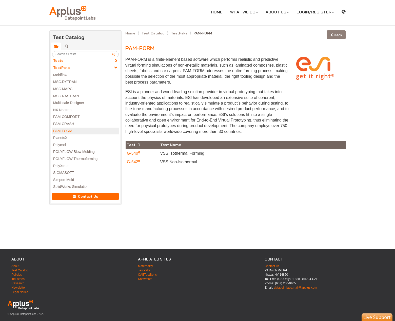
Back (336, 35)
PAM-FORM (62, 131)
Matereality (145, 266)
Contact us (272, 266)
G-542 (133, 162)
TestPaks (61, 67)
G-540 (133, 153)
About (15, 266)
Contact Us (85, 196)
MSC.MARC (62, 89)
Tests (58, 60)
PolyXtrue (61, 166)
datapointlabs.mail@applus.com (295, 287)
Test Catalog (154, 33)
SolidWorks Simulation (71, 187)
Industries (18, 279)
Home (130, 33)
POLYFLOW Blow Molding (74, 152)
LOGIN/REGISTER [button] (315, 11)
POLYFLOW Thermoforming (75, 159)
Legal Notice (19, 292)
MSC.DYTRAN (65, 82)
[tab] (56, 46)
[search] (115, 54)
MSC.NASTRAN (66, 96)
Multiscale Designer (68, 103)
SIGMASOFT (63, 173)
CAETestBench (148, 274)
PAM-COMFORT (66, 117)
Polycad (59, 145)
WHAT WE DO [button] (244, 11)
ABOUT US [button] (277, 11)
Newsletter (18, 287)
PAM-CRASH (63, 124)
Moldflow (60, 75)
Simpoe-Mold (63, 180)
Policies (16, 274)
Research (17, 283)
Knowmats (145, 279)
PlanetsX (60, 138)
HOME (218, 11)
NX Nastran (62, 110)
